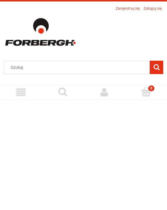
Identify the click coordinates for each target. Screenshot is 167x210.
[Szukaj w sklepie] (78, 67)
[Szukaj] (156, 67)
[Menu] (21, 92)
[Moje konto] (104, 92)
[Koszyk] (146, 91)
